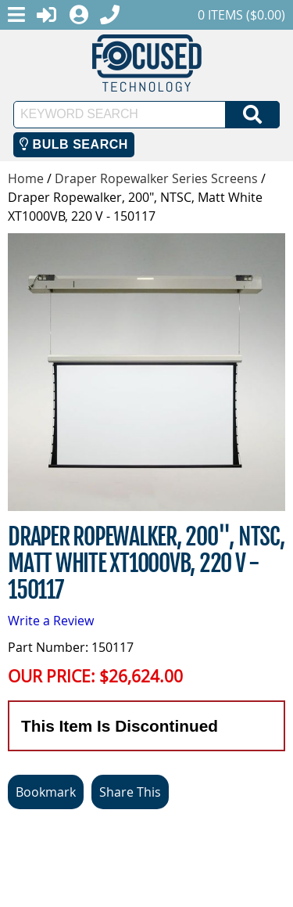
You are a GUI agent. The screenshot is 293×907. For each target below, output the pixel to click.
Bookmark (46, 792)
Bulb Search (74, 144)
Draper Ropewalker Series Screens (156, 178)
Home (26, 178)
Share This (130, 792)
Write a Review (51, 620)
